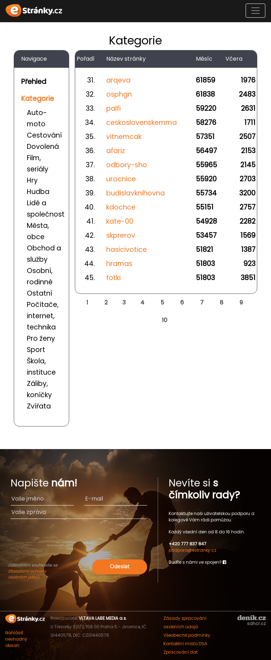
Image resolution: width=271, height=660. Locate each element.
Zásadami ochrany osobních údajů (27, 574)
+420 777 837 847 (187, 544)
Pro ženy (41, 338)
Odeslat (120, 566)
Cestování (44, 135)
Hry (32, 180)
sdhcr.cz (256, 623)
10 (164, 320)
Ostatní (39, 293)
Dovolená (43, 146)
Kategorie (37, 98)
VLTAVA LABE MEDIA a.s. (103, 618)
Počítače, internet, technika (43, 316)
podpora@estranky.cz (192, 550)
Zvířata (39, 406)
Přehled (33, 81)
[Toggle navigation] (255, 11)
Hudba (38, 191)
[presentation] (79, 544)
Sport (36, 350)
